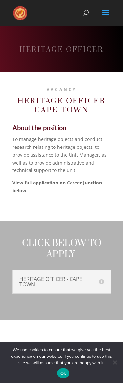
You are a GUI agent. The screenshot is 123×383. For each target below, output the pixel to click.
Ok (63, 373)
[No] (115, 362)
